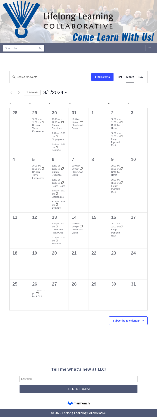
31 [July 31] (74, 112)
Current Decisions (57, 127)
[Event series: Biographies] (57, 136)
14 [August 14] (74, 217)
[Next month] (19, 92)
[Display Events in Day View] (141, 77)
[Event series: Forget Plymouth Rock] (122, 136)
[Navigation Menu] (150, 48)
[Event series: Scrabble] (57, 147)
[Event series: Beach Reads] (62, 183)
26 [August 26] (34, 284)
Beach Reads (58, 186)
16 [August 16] (113, 217)
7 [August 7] (73, 159)
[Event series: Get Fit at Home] (122, 122)
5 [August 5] (33, 159)
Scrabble (56, 150)
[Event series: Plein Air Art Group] (81, 122)
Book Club (37, 296)
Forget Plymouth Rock (115, 142)
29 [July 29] (34, 112)
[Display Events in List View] (120, 77)
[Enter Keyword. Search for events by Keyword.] (51, 77)
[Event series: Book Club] (37, 293)
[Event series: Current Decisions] (62, 122)
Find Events (102, 76)
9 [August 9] (112, 159)
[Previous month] (11, 92)
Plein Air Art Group (77, 127)
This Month (32, 92)
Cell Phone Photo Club (57, 231)
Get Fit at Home (115, 127)
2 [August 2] (112, 112)
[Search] (19, 48)
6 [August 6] (53, 159)
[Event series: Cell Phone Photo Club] (57, 227)
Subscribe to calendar (126, 320)
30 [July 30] (54, 112)
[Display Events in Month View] (130, 77)
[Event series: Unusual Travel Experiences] (43, 122)
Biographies (58, 139)
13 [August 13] (54, 217)
